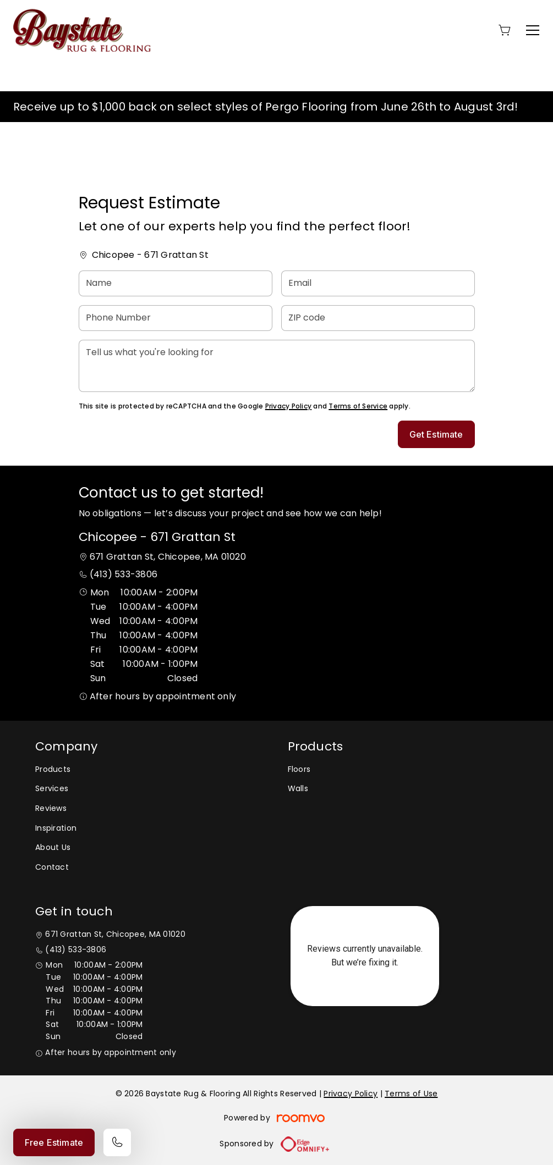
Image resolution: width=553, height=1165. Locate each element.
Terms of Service (357, 406)
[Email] (378, 283)
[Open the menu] (532, 30)
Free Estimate (54, 1142)
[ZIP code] (378, 318)
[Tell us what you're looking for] (277, 366)
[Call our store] (117, 1142)
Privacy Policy (288, 406)
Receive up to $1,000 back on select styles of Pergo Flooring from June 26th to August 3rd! (265, 106)
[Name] (175, 283)
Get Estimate (436, 434)
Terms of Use (411, 1093)
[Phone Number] (175, 318)
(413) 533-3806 (123, 574)
